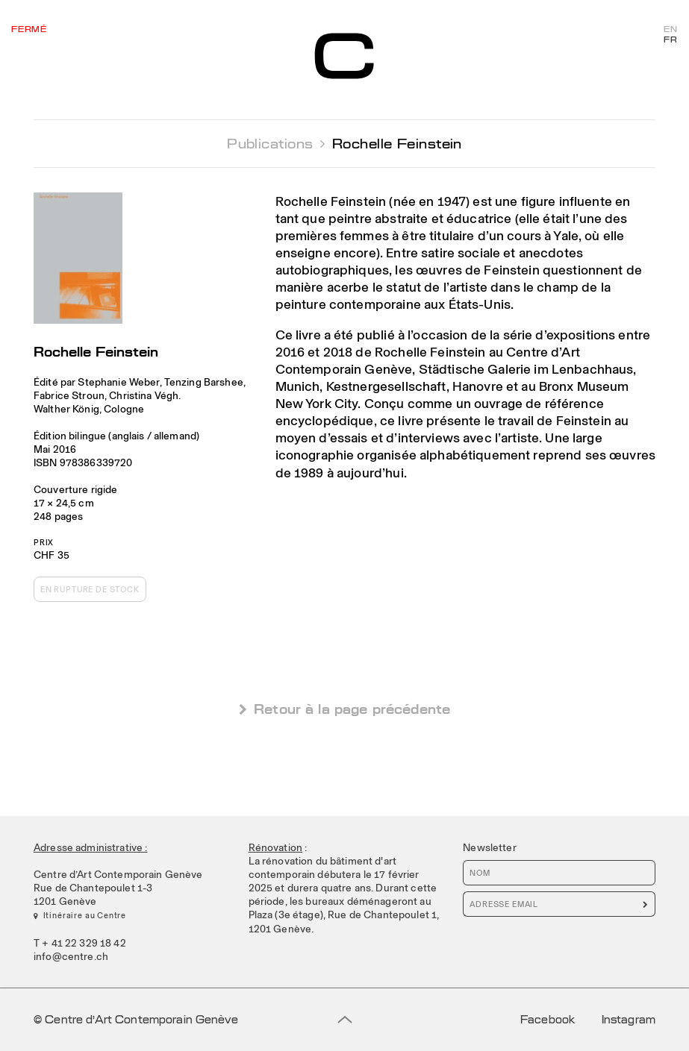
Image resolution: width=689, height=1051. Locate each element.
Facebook (547, 1020)
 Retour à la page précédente (344, 709)
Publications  (276, 143)
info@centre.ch (71, 956)
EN (671, 30)
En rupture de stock (90, 589)
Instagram (628, 1020)
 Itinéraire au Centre (80, 915)
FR (671, 40)
